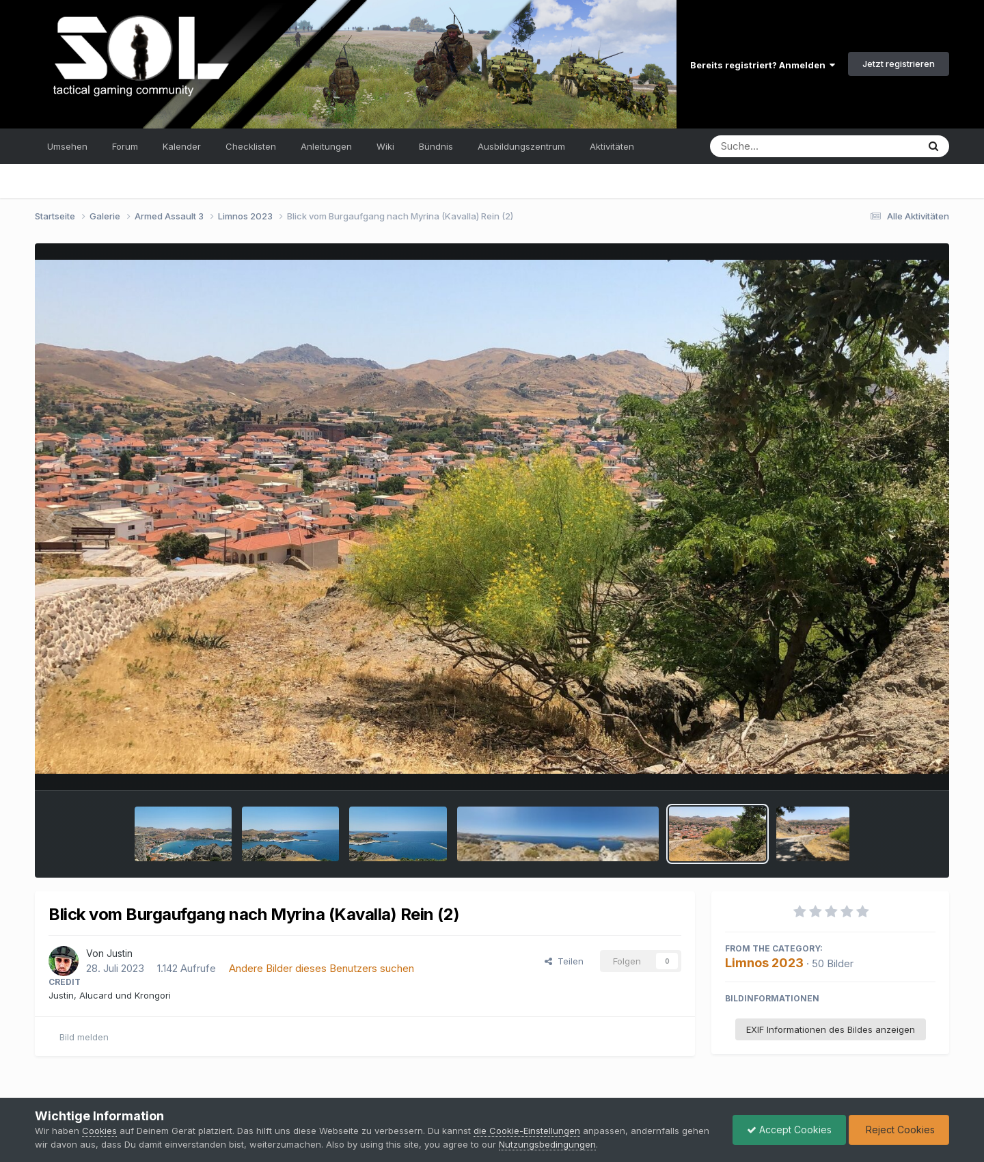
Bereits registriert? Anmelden (762, 64)
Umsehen (67, 146)
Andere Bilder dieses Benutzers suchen (321, 968)
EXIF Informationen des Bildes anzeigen (830, 1029)
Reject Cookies (899, 1129)
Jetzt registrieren (898, 63)
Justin (120, 953)
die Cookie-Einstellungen (527, 1130)
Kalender (182, 146)
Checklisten (251, 146)
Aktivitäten (612, 146)
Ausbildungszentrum (521, 146)
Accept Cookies (789, 1129)
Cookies (99, 1130)
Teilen (564, 961)
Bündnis (436, 146)
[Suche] (786, 146)
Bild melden (84, 1036)
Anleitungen (326, 146)
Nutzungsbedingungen (547, 1144)
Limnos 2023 (764, 963)
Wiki (385, 146)
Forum (125, 146)
